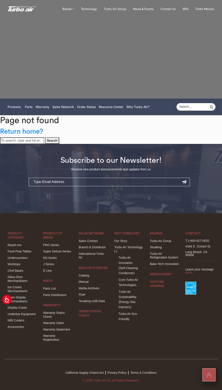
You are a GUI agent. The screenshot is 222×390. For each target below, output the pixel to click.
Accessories (16, 327)
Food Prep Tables (19, 251)
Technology (89, 9)
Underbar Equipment (22, 314)
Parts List (49, 288)
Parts (29, 107)
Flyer (82, 294)
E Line (47, 270)
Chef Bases (15, 270)
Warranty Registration (51, 337)
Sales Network (63, 107)
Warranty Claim (53, 323)
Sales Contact (88, 241)
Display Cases (17, 307)
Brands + (68, 9)
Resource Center (111, 107)
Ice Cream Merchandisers (18, 289)
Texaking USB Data (92, 301)
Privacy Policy (117, 372)
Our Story (120, 241)
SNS (185, 9)
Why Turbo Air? (138, 107)
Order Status (86, 107)
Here (188, 272)
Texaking (156, 247)
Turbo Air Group (115, 9)
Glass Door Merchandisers (18, 279)
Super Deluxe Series (57, 251)
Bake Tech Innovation (164, 264)
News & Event (160, 274)
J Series (48, 264)
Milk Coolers (16, 320)
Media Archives (89, 288)
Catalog (84, 275)
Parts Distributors (54, 295)
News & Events (143, 9)
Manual (84, 281)
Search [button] (52, 140)
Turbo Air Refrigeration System (164, 255)
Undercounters (18, 258)
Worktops (14, 264)
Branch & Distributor (92, 247)
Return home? (21, 131)
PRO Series (51, 245)
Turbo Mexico (204, 9)
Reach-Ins (14, 245)
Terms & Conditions (143, 372)
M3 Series (50, 258)
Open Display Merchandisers (18, 299)
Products (14, 107)
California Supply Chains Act (84, 372)
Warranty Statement (56, 329)
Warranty (42, 107)
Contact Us (168, 9)
